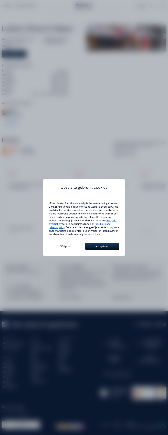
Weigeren (65, 246)
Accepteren (102, 246)
